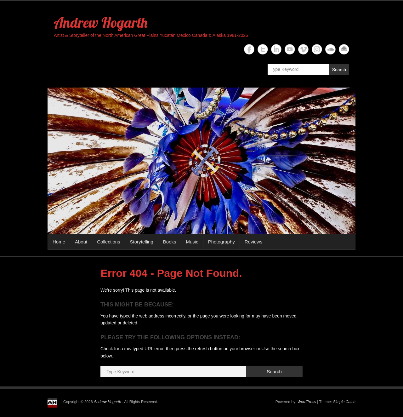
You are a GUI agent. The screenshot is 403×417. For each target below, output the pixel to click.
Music (192, 241)
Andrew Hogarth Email (344, 49)
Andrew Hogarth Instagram (317, 49)
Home (59, 241)
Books (169, 241)
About (81, 241)
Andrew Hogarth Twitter (263, 49)
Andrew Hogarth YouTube (290, 49)
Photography (221, 241)
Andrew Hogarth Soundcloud (330, 49)
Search (339, 69)
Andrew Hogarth (100, 22)
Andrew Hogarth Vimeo (303, 49)
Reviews (254, 241)
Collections (108, 241)
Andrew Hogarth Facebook (249, 49)
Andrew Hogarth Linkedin (276, 49)
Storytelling (141, 241)
